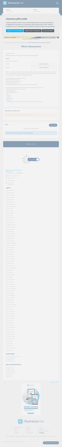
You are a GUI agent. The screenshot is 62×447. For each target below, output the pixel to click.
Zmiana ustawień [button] (48, 30)
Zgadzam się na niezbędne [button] (32, 30)
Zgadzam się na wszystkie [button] (14, 30)
